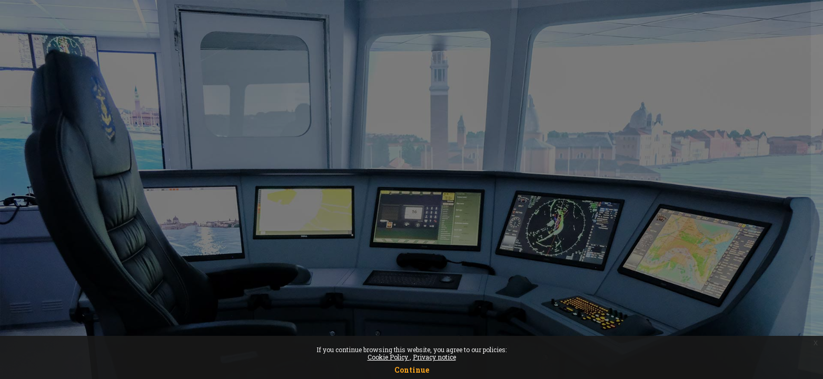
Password (636, 210)
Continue (411, 370)
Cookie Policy (389, 357)
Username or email (654, 156)
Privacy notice (434, 357)
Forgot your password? (767, 261)
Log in (712, 291)
